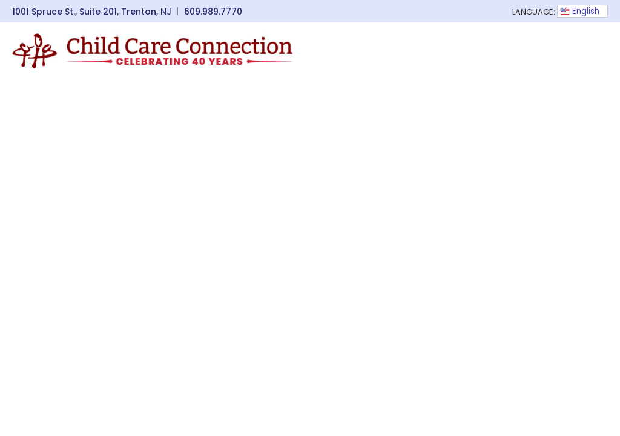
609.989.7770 (213, 11)
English (579, 11)
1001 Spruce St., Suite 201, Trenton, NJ (91, 11)
